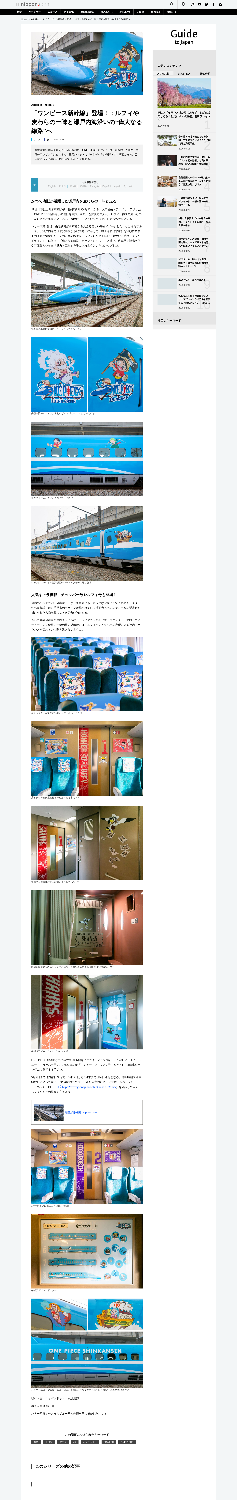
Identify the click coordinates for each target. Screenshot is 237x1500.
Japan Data (87, 11)
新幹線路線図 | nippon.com (81, 1112)
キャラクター (90, 1442)
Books (140, 11)
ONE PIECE (127, 1442)
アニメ (37, 139)
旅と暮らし (106, 11)
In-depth (69, 11)
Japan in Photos (43, 104)
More (172, 11)
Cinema (155, 11)
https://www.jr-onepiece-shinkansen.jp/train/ (87, 1087)
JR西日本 (109, 1442)
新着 (19, 11)
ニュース (52, 11)
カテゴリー (34, 11)
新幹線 (48, 1442)
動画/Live (124, 11)
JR (74, 1442)
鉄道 (36, 1442)
